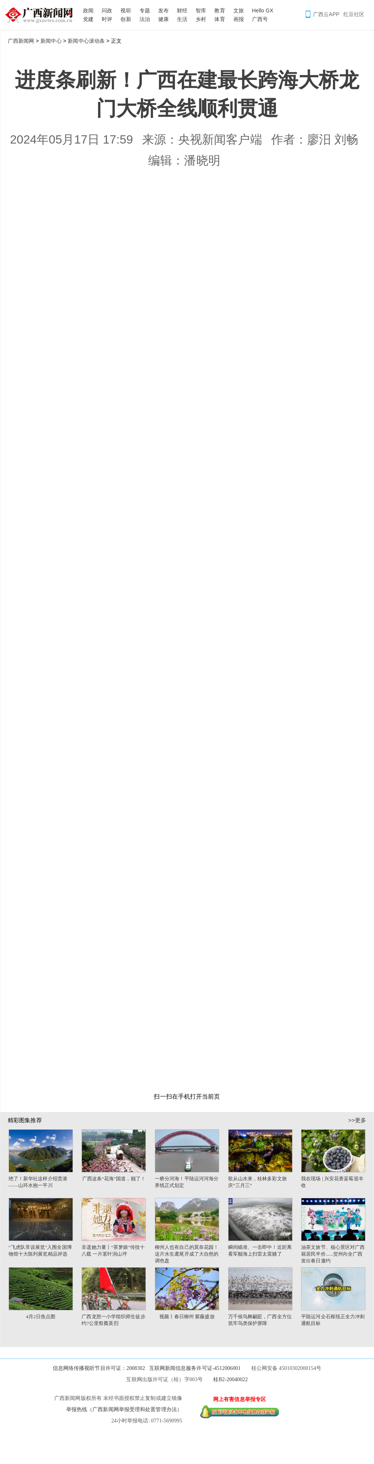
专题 (145, 10)
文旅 (238, 10)
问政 (107, 10)
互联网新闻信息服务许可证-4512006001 (195, 1368)
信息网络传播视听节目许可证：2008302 (99, 1368)
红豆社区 (353, 14)
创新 (125, 19)
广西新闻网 (41, 15)
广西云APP (326, 14)
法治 (145, 19)
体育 (219, 19)
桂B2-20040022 (230, 1379)
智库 (201, 10)
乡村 (201, 19)
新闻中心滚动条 (86, 41)
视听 (125, 10)
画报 (238, 19)
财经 (182, 10)
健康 (163, 19)
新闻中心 (50, 41)
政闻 (88, 10)
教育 (219, 10)
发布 (163, 10)
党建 (88, 19)
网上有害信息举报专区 (239, 1399)
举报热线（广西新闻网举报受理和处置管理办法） (124, 1409)
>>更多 (357, 1120)
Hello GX (262, 10)
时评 (107, 19)
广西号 (260, 19)
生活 (182, 19)
